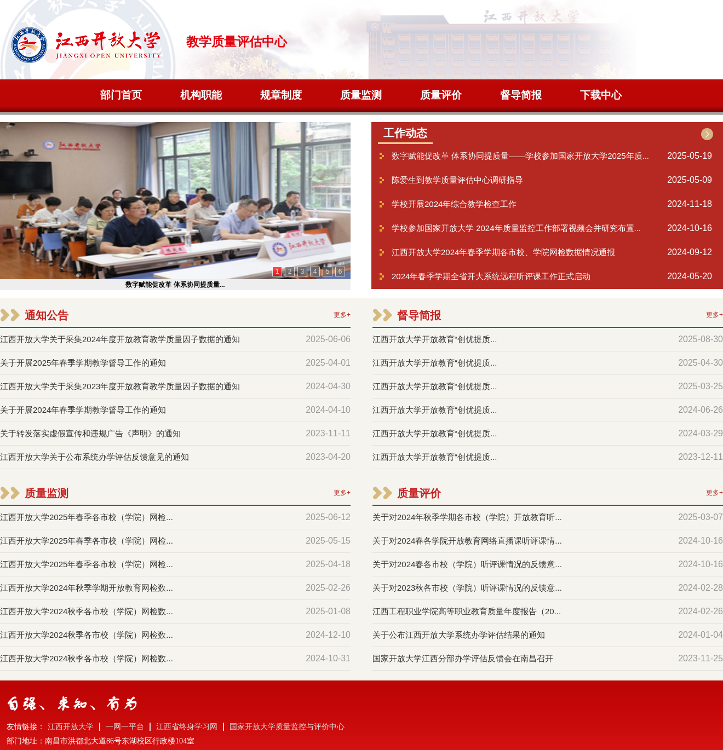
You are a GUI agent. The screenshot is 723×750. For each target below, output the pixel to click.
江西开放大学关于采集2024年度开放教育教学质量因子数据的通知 (120, 339)
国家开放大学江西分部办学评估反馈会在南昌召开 (462, 658)
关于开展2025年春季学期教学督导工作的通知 (83, 362)
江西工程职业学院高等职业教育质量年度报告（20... (466, 611)
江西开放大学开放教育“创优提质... (434, 339)
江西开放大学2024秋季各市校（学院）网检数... (86, 611)
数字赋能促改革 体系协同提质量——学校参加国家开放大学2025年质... (520, 155)
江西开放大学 (71, 727)
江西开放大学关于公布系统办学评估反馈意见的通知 (94, 456)
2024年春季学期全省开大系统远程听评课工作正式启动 (491, 276)
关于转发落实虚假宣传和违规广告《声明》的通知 (90, 433)
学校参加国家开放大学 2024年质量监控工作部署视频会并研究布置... (516, 228)
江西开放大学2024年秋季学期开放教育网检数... (86, 587)
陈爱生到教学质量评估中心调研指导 (457, 179)
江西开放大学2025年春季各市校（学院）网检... (86, 517)
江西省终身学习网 (186, 727)
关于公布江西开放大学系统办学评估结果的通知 (458, 634)
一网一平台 (125, 727)
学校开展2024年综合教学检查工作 (454, 204)
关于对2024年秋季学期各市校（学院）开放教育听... (467, 517)
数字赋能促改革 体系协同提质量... (175, 285)
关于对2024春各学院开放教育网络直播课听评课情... (467, 540)
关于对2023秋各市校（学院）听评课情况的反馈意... (467, 587)
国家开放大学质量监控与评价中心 (287, 727)
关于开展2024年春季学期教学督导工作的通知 (83, 409)
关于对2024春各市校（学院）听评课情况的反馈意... (467, 564)
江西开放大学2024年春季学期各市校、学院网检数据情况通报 (503, 252)
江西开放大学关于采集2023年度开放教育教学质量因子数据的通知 (120, 386)
